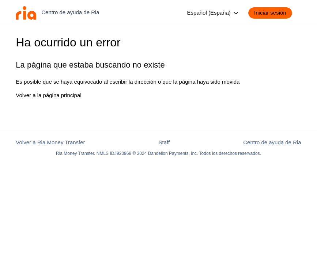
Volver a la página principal (48, 95)
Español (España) (213, 13)
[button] (273, 12)
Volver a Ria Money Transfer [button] (50, 142)
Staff (164, 142)
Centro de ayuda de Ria (272, 142)
